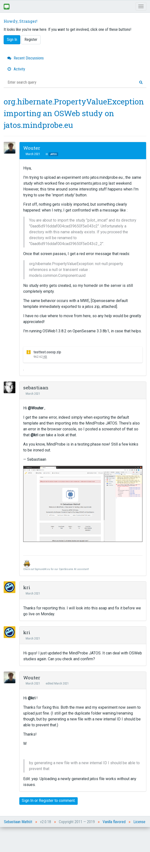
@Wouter (35, 408)
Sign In (12, 39)
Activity (16, 69)
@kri (34, 435)
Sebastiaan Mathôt (18, 821)
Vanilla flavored (114, 821)
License (139, 821)
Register (30, 39)
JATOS (53, 154)
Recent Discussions (25, 58)
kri (26, 587)
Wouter (31, 148)
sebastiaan (35, 387)
